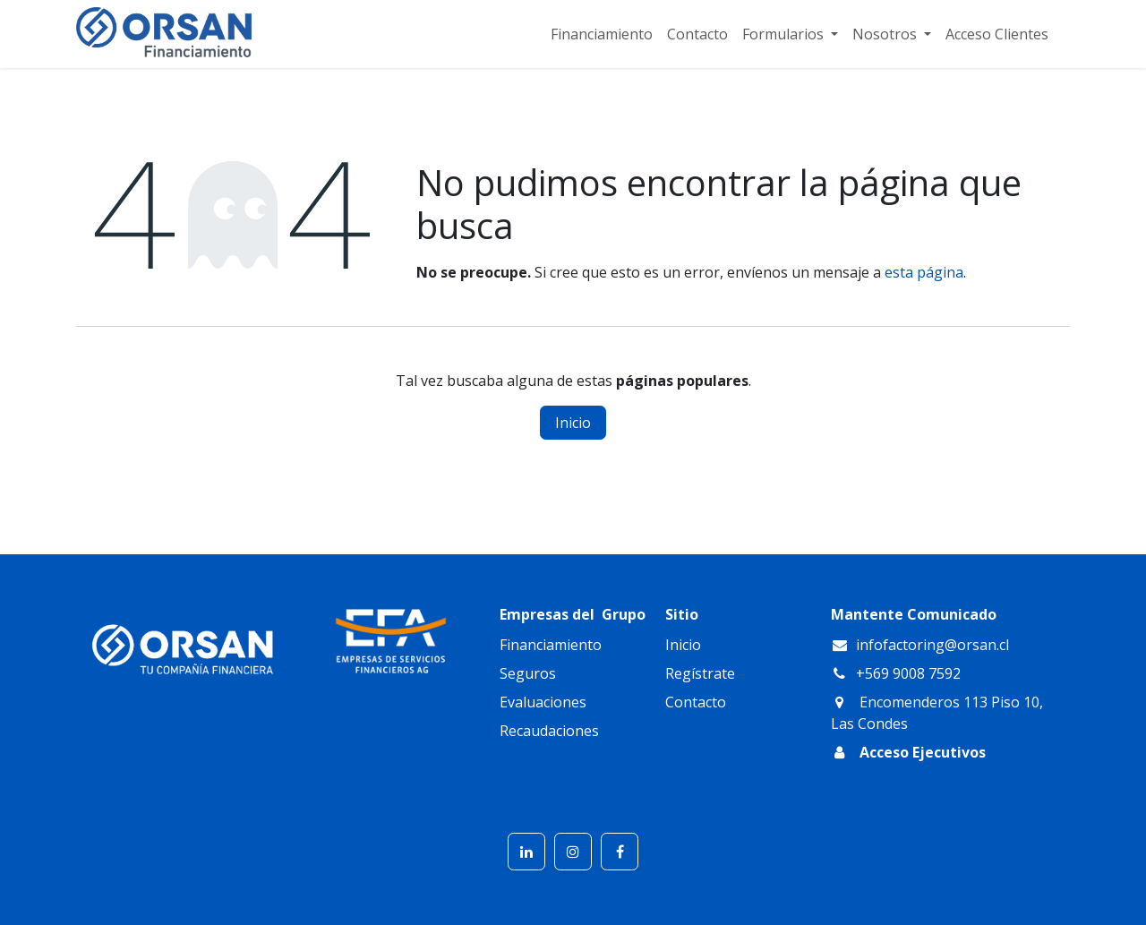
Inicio (573, 423)
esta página (924, 272)
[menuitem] (601, 34)
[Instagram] (573, 851)
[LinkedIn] (526, 851)
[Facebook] (619, 851)
